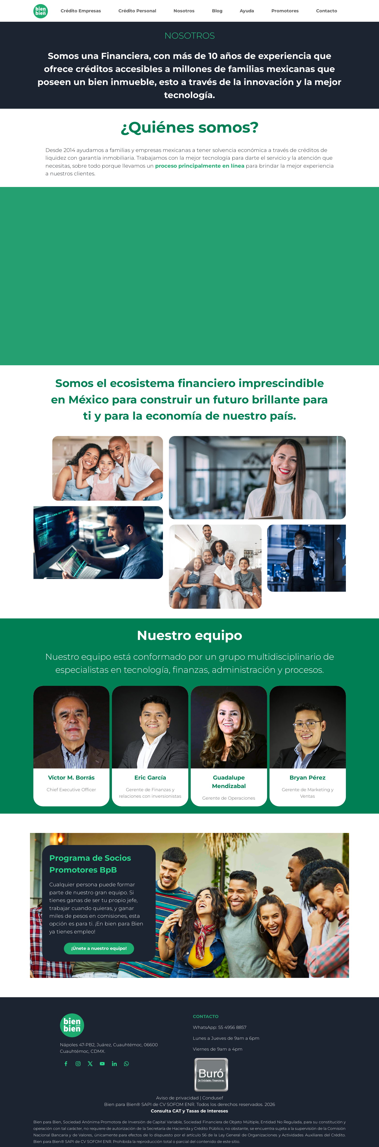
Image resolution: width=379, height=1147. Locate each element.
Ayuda (247, 11)
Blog (217, 11)
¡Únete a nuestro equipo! (99, 948)
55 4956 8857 (232, 1027)
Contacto (326, 11)
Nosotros (184, 11)
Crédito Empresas (81, 11)
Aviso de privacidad (177, 1098)
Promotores (285, 11)
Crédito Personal (137, 11)
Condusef (212, 1098)
